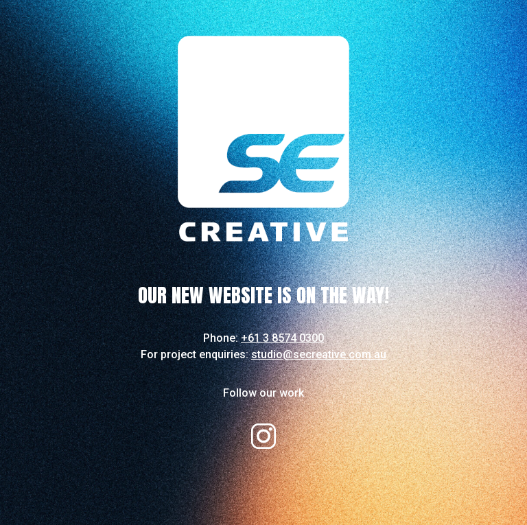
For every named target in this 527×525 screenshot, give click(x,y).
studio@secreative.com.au (318, 354)
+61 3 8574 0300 (282, 338)
